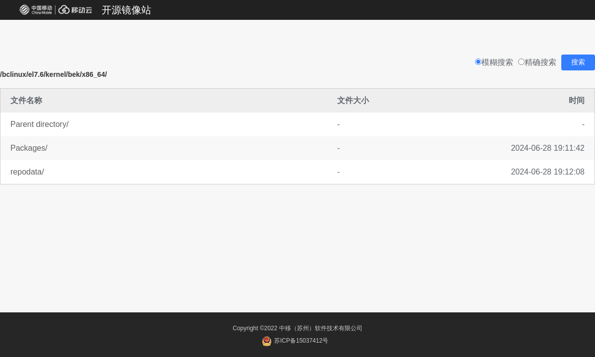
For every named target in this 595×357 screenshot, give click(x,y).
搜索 (578, 62)
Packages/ (29, 148)
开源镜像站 (126, 9)
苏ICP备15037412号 (295, 340)
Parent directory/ (39, 124)
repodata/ (27, 172)
